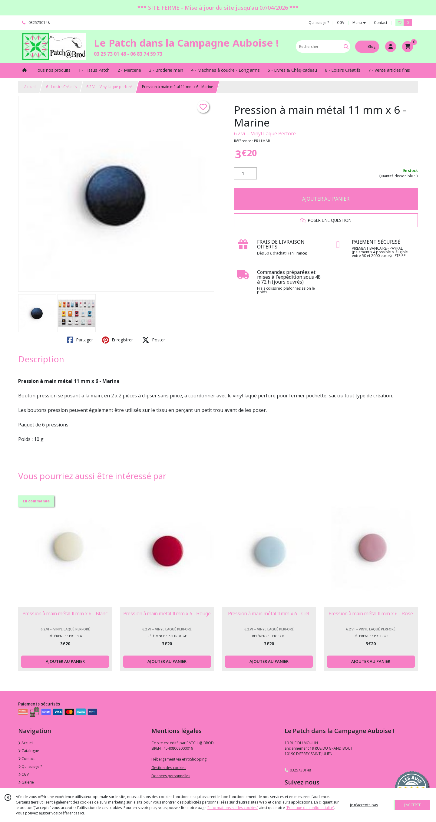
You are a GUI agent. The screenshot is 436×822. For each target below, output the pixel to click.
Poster (153, 340)
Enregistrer (117, 340)
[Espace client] (390, 46)
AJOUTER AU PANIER (325, 199)
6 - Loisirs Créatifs (61, 86)
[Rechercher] (346, 46)
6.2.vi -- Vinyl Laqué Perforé (265, 133)
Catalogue (28, 750)
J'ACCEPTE (412, 804)
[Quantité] (245, 173)
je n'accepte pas (364, 804)
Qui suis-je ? (30, 766)
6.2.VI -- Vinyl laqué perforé (109, 86)
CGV (23, 774)
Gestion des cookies (168, 767)
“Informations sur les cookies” (232, 807)
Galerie (26, 782)
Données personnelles (170, 775)
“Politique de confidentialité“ (310, 807)
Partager (80, 340)
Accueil (30, 86)
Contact (380, 22)
